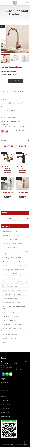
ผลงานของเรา (7, 387)
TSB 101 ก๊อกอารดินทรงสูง (22, 193)
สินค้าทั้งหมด (6, 383)
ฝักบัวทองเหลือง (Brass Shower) (13, 324)
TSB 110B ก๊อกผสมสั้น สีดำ (22, 167)
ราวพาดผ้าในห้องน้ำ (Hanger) (11, 294)
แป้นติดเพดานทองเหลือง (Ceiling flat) (15, 282)
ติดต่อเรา (5, 391)
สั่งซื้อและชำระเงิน (7, 408)
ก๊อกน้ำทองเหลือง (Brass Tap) (16, 91)
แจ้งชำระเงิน (6, 412)
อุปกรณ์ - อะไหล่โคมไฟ (9, 338)
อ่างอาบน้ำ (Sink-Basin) (10, 320)
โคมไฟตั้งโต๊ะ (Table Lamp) (11, 240)
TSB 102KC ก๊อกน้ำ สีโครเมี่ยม (7, 193)
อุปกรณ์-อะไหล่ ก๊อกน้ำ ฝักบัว (11, 334)
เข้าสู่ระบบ (5, 400)
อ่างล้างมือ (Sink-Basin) (10, 316)
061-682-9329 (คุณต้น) (9, 368)
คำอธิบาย (3, 100)
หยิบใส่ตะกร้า (15, 81)
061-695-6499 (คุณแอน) (9, 366)
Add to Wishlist (2, 86)
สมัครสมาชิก (6, 404)
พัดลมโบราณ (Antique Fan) (11, 274)
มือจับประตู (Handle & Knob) (12, 258)
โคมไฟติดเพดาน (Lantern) (11, 232)
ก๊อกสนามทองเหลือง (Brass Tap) (12, 302)
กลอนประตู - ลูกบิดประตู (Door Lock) (14, 290)
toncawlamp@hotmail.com (16, 370)
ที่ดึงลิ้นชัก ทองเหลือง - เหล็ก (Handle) (14, 266)
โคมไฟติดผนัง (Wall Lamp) (11, 236)
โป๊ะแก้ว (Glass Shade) (10, 286)
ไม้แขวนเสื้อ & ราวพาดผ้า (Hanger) (13, 262)
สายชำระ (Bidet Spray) (10, 312)
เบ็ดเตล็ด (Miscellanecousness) (13, 270)
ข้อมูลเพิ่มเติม (4, 141)
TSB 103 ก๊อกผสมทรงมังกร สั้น (7, 167)
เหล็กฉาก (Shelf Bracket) (11, 248)
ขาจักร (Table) (7, 278)
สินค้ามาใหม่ (5, 342)
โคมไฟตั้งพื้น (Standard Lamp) (12, 244)
